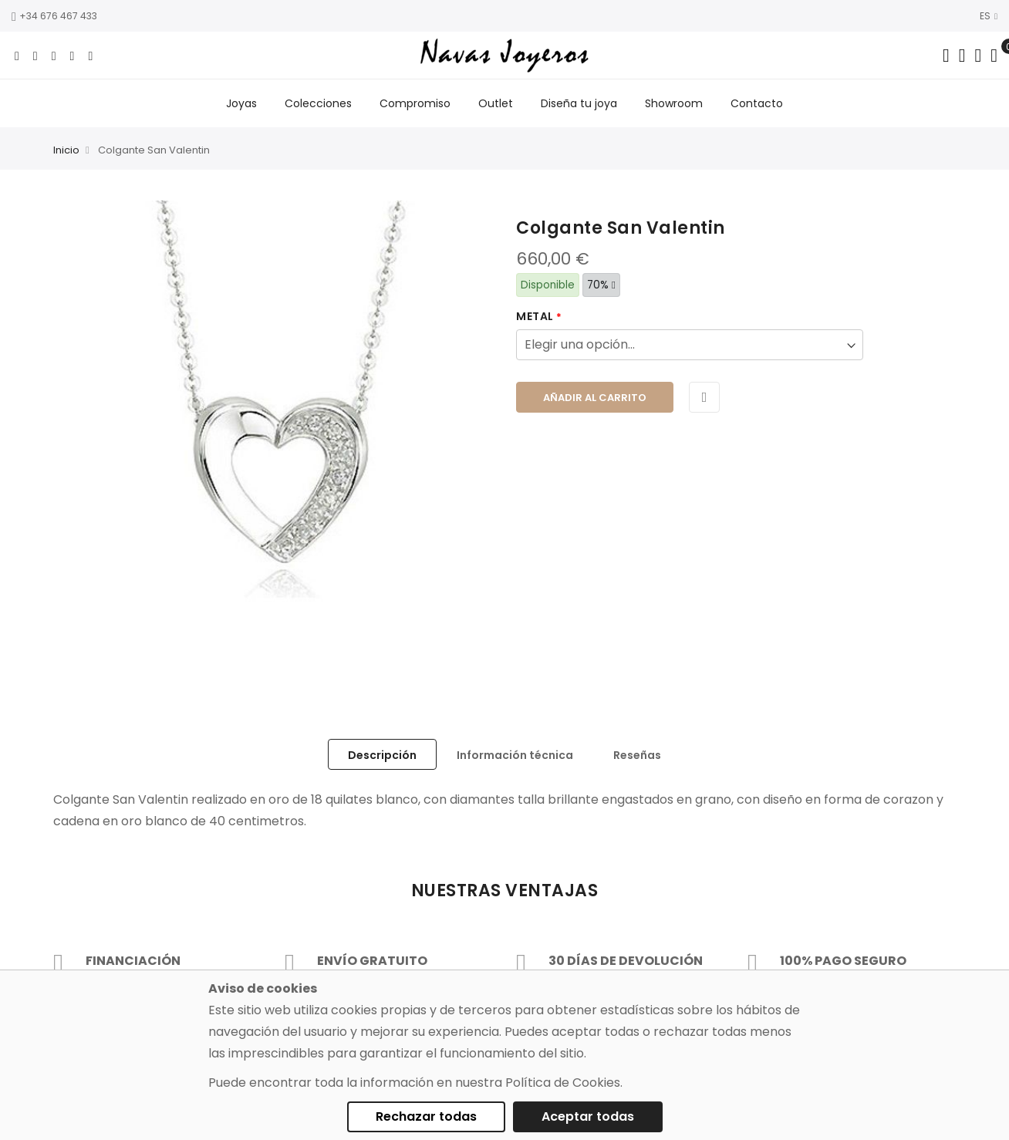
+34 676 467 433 (54, 15)
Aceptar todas (588, 1116)
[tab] (382, 754)
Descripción (382, 755)
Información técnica (515, 755)
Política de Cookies (562, 1082)
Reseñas (637, 755)
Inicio (66, 150)
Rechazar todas (426, 1116)
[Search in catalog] (946, 55)
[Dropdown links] (962, 55)
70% (601, 285)
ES (988, 15)
